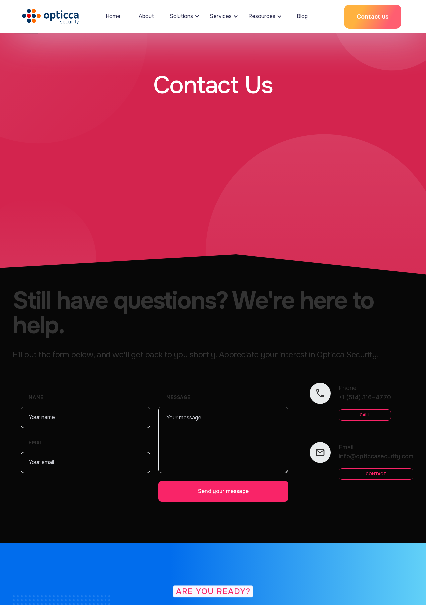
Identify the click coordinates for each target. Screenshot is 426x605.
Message (178, 397)
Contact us (373, 16)
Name (36, 397)
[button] (183, 16)
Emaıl (36, 443)
